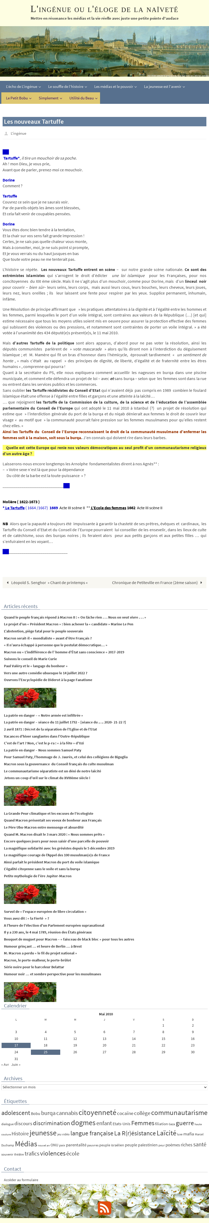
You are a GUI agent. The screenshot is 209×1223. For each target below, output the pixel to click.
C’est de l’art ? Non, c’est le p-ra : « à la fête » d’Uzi (44, 742)
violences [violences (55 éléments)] (52, 1153)
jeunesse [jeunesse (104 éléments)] (43, 1132)
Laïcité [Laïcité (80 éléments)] (166, 1132)
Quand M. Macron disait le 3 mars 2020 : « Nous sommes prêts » (54, 834)
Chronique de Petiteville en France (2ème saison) (158, 582)
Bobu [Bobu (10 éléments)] (35, 1113)
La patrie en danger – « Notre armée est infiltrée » (43, 715)
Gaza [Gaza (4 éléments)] (172, 1124)
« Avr (5, 1064)
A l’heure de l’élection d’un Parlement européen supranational (54, 925)
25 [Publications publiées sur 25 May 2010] (45, 1051)
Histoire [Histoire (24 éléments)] (20, 1133)
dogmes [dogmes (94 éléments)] (83, 1122)
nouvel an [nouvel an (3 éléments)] (44, 1145)
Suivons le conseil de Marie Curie (30, 658)
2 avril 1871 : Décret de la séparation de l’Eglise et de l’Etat (50, 729)
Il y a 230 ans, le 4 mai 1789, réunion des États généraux (48, 932)
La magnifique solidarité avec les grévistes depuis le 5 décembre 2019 (59, 848)
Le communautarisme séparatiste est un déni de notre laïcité (52, 770)
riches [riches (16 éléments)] (186, 1144)
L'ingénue (19, 133)
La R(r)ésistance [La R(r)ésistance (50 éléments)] (135, 1133)
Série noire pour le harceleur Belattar (34, 967)
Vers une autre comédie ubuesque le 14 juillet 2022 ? (45, 672)
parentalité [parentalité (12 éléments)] (76, 1144)
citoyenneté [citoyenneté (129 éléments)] (97, 1112)
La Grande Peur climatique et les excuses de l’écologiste (48, 813)
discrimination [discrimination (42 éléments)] (51, 1122)
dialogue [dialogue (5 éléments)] (7, 1124)
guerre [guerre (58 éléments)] (185, 1122)
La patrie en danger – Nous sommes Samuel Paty (42, 750)
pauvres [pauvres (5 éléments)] (92, 1145)
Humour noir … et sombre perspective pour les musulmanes (52, 973)
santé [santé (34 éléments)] (199, 1144)
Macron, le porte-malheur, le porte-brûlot (37, 960)
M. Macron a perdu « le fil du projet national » (40, 952)
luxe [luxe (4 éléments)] (180, 1134)
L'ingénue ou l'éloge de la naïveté (104, 9)
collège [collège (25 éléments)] (142, 1112)
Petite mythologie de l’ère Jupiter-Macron (38, 875)
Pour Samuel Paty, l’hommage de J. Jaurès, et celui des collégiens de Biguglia (66, 757)
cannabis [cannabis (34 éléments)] (67, 1112)
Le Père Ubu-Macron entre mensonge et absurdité (44, 827)
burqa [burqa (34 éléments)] (48, 1112)
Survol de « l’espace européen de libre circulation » (45, 911)
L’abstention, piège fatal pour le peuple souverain (43, 631)
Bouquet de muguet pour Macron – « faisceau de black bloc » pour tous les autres (69, 939)
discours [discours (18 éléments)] (23, 1123)
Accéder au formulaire (21, 1179)
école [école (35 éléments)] (72, 1153)
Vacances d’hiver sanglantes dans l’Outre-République (47, 736)
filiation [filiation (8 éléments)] (161, 1123)
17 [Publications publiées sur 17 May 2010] (16, 1045)
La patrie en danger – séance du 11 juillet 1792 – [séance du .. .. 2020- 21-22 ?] (65, 722)
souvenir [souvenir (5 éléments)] (7, 1154)
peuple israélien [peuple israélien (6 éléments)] (111, 1144)
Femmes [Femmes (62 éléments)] (142, 1122)
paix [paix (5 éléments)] (62, 1145)
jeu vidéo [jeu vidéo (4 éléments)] (63, 1134)
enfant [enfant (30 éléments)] (104, 1122)
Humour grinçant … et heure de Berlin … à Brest (43, 946)
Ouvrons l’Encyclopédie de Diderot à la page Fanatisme (48, 679)
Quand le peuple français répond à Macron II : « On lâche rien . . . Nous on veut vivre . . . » (76, 617)
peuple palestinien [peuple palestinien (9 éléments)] (141, 1144)
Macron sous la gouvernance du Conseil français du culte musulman (59, 763)
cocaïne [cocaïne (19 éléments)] (125, 1113)
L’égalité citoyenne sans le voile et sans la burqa (42, 869)
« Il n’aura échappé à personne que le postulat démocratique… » (55, 644)
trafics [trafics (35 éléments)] (32, 1153)
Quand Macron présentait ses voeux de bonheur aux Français (53, 820)
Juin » (15, 1064)
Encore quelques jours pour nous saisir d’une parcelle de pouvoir (56, 841)
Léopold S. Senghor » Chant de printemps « (47, 582)
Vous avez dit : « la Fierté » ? (26, 918)
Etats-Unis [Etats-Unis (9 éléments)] (121, 1123)
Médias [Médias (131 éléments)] (26, 1143)
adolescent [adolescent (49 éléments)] (15, 1112)
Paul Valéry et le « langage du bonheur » (36, 665)
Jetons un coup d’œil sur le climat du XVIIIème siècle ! (47, 777)
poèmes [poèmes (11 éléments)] (173, 1144)
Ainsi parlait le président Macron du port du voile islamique (51, 861)
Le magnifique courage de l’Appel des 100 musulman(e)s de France (57, 854)
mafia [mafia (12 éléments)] (188, 1133)
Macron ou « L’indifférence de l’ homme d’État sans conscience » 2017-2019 (64, 651)
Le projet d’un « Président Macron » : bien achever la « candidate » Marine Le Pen (68, 624)
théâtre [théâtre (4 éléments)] (19, 1154)
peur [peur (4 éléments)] (161, 1145)
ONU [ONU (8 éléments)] (54, 1144)
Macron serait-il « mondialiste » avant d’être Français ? (48, 638)
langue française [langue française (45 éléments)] (91, 1133)
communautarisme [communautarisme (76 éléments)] (179, 1112)
